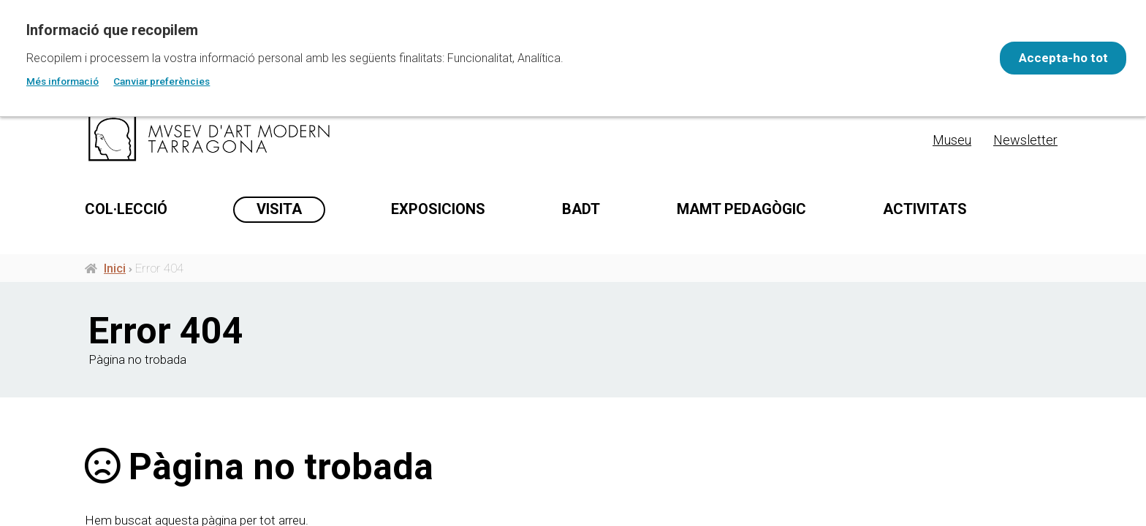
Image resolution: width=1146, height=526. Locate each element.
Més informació (62, 81)
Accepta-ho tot (1055, 57)
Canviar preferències (161, 81)
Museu (952, 140)
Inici (115, 276)
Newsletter (1025, 140)
